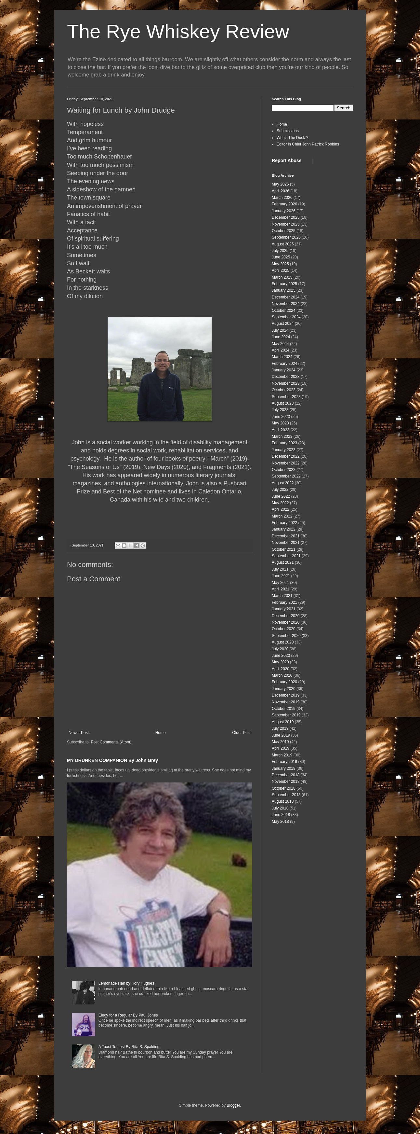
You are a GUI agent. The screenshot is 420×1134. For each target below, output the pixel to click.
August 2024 (283, 323)
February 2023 (284, 443)
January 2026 (283, 211)
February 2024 (284, 363)
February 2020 (284, 682)
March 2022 (282, 516)
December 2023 (285, 376)
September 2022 (286, 476)
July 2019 (280, 728)
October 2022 (283, 469)
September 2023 (286, 396)
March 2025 (282, 277)
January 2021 (283, 609)
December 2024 (285, 297)
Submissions (288, 131)
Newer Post (79, 732)
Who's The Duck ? (292, 137)
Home (160, 732)
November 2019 (285, 702)
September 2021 (286, 556)
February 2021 (284, 602)
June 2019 (281, 735)
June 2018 (281, 814)
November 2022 (285, 463)
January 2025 (283, 290)
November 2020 (285, 622)
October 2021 (283, 549)
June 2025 (281, 257)
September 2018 (286, 795)
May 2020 (280, 662)
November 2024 (285, 303)
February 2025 (284, 284)
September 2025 (286, 237)
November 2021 (285, 542)
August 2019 (283, 722)
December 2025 (285, 217)
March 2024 (282, 356)
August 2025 (283, 244)
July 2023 (280, 410)
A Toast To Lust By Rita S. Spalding (129, 1046)
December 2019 (285, 695)
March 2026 (282, 197)
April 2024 (280, 350)
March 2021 (282, 595)
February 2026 (284, 204)
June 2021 (281, 576)
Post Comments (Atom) (111, 742)
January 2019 (283, 768)
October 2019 (283, 708)
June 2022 (281, 496)
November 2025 (285, 224)
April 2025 (280, 270)
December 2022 (285, 456)
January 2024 (283, 370)
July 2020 (280, 649)
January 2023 (283, 450)
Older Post (241, 732)
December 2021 (285, 536)
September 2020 (286, 635)
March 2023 (282, 436)
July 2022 (280, 489)
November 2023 (285, 383)
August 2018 (283, 801)
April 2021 (280, 589)
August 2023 (283, 403)
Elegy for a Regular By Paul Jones (128, 1015)
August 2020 (283, 642)
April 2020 (280, 669)
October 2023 (283, 390)
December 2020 (285, 616)
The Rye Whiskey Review (178, 31)
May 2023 (280, 423)
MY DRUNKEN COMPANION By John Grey (112, 760)
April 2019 (280, 748)
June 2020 (281, 655)
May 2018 (280, 821)
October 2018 (283, 788)
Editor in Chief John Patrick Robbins (308, 144)
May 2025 (280, 264)
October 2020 (283, 629)
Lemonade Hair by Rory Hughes (126, 983)
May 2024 (280, 343)
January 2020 (283, 688)
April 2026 (280, 191)
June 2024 (281, 337)
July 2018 (280, 808)
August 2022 (283, 483)
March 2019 (282, 755)
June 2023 (281, 416)
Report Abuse (286, 160)
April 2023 (280, 430)
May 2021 (280, 582)
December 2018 (285, 775)
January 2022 (283, 529)
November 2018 (285, 781)
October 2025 (283, 230)
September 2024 (286, 317)
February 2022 (284, 522)
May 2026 (280, 184)
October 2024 (283, 310)
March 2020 (282, 675)
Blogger (233, 1105)
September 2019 (286, 715)
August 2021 (283, 562)
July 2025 (280, 250)
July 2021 (280, 569)
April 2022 (280, 509)
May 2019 (280, 742)
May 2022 (280, 503)
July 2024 (280, 330)
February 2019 (284, 761)
